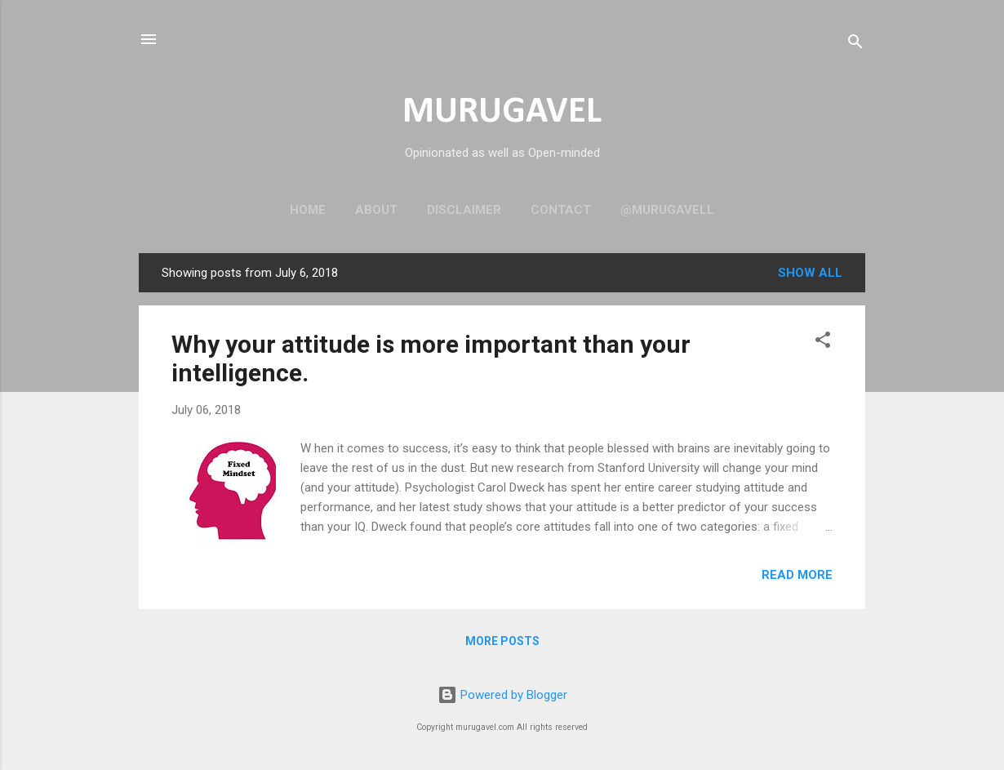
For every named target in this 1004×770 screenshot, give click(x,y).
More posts (502, 641)
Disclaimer (464, 210)
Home (308, 210)
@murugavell (667, 210)
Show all (810, 272)
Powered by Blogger (502, 695)
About (376, 210)
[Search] (855, 44)
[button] (823, 342)
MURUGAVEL (502, 112)
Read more (797, 574)
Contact (561, 210)
